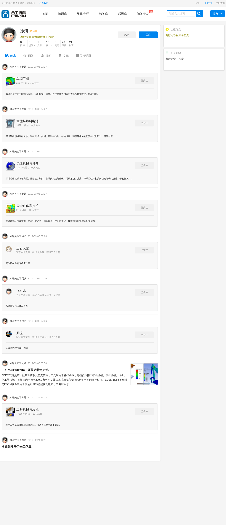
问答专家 (143, 12)
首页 (45, 13)
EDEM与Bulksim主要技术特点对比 (25, 370)
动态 (10, 55)
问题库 (62, 13)
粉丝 (49, 43)
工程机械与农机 (27, 409)
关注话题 (83, 55)
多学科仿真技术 (27, 206)
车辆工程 (22, 79)
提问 (32, 43)
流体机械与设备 (27, 163)
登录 (197, 3)
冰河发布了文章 (17, 363)
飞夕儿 (21, 290)
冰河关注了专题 (17, 66)
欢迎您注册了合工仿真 (16, 446)
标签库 (103, 13)
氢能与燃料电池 (27, 121)
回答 (23, 43)
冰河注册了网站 (17, 440)
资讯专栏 (83, 13)
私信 (126, 35)
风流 (19, 333)
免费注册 (208, 3)
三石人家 (22, 248)
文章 (40, 43)
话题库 (122, 13)
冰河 (28, 31)
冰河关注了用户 (17, 236)
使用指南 (220, 3)
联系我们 (43, 3)
